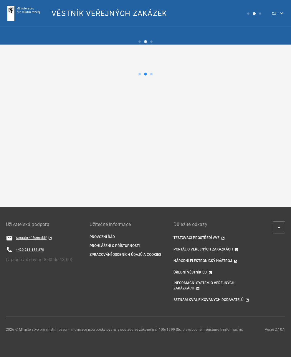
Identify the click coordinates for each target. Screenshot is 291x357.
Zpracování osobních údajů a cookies (125, 255)
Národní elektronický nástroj (202, 261)
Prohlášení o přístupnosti (115, 246)
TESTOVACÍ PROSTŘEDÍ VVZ (196, 238)
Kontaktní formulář (31, 238)
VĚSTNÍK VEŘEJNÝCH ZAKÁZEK (109, 13)
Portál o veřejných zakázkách (203, 249)
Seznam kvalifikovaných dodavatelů (208, 300)
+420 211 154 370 (30, 249)
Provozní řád (102, 237)
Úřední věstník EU (190, 272)
